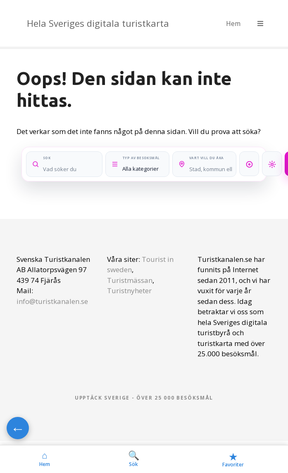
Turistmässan (129, 280)
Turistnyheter (129, 290)
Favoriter (233, 459)
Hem (233, 23)
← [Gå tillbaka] (18, 428)
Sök (133, 459)
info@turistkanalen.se (52, 301)
